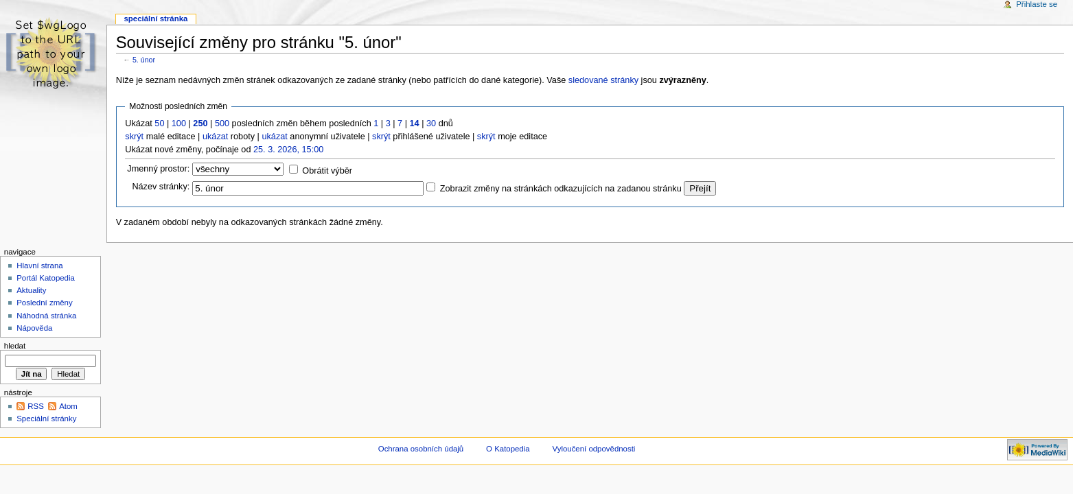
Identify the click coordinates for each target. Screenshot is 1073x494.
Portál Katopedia (45, 278)
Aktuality (31, 290)
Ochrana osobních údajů (420, 449)
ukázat (215, 136)
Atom (68, 406)
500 (222, 123)
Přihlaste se (1036, 4)
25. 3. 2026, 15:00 (288, 149)
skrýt (134, 136)
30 (431, 123)
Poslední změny (44, 302)
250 (200, 123)
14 (414, 123)
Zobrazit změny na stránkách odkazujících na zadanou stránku (561, 188)
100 (179, 123)
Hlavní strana (39, 265)
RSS (35, 406)
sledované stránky (603, 80)
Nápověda (34, 328)
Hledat (14, 346)
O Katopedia (508, 449)
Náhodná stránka (46, 315)
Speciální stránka (155, 18)
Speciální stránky (46, 418)
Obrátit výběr (327, 171)
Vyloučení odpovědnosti (594, 449)
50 (159, 123)
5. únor (143, 60)
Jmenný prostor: (158, 169)
